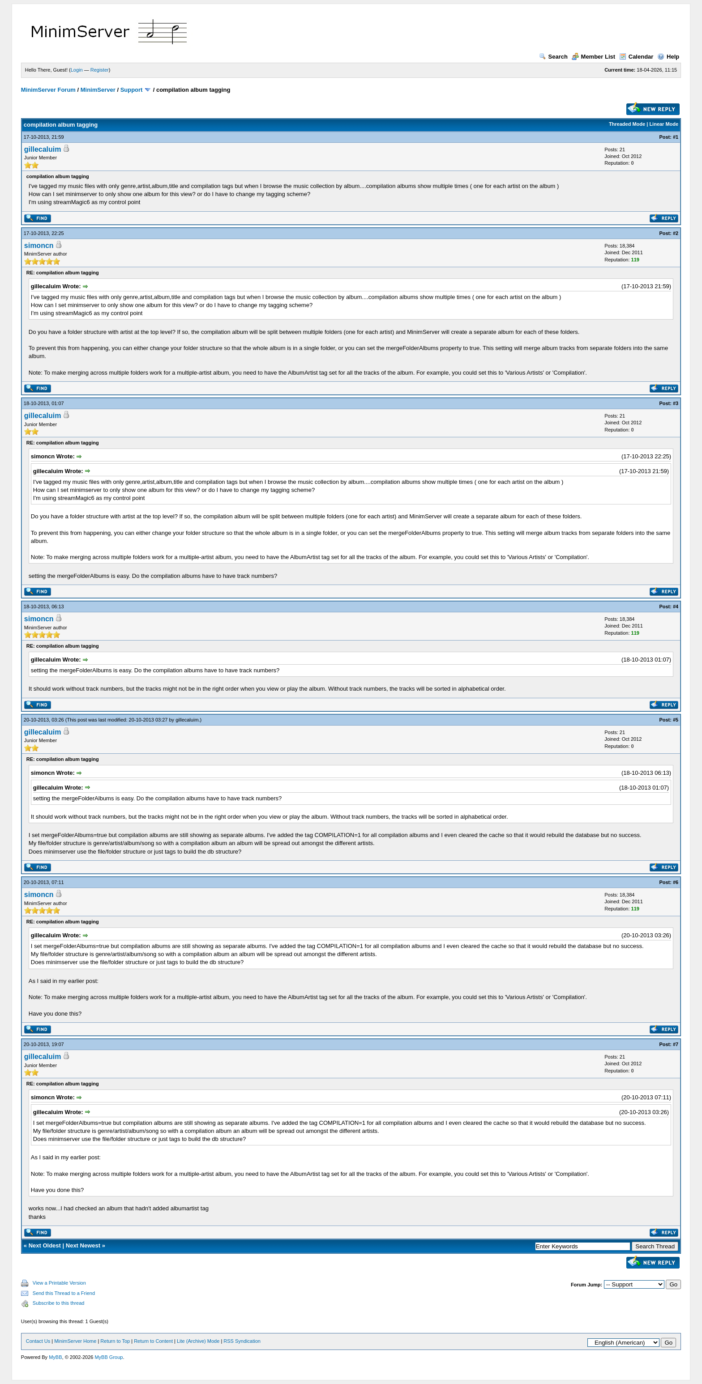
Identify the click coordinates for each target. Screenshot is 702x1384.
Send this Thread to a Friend (64, 1293)
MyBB (55, 1357)
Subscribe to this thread (59, 1303)
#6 (675, 882)
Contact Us (38, 1341)
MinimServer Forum (48, 89)
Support (131, 89)
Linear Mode (663, 124)
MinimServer (98, 89)
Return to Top (115, 1341)
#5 (675, 719)
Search (553, 56)
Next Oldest (45, 1245)
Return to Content (153, 1341)
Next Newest (83, 1245)
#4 (675, 606)
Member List (594, 56)
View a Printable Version (59, 1283)
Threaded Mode (627, 124)
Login (77, 70)
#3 (675, 403)
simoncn (39, 245)
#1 (675, 137)
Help (668, 56)
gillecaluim (42, 149)
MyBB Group (108, 1357)
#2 (675, 233)
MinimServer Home (75, 1341)
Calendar (636, 56)
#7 (675, 1044)
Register (99, 70)
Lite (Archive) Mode (198, 1341)
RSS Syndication (242, 1341)
